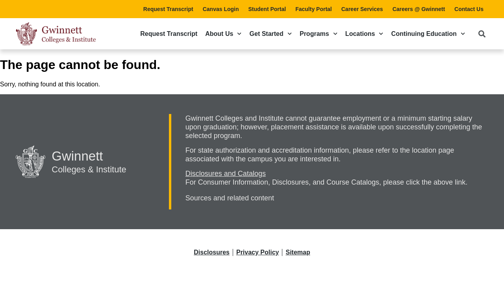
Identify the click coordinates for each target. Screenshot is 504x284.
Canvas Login (221, 9)
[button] (481, 33)
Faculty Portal (313, 9)
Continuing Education (428, 34)
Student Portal (267, 9)
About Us (223, 34)
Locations (364, 34)
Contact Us (469, 9)
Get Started (271, 34)
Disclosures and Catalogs (225, 174)
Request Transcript (168, 9)
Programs (318, 34)
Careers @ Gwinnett (419, 9)
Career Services (362, 9)
